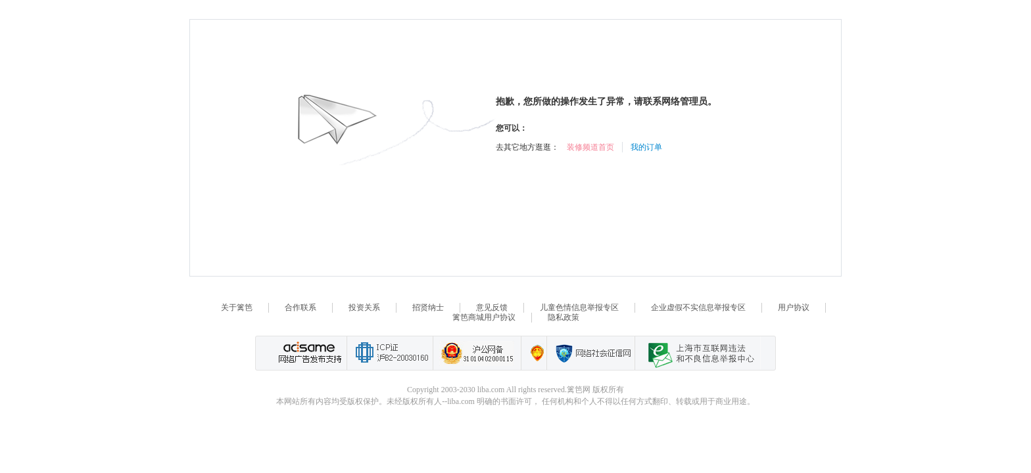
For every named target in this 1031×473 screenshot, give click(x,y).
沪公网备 (476, 353)
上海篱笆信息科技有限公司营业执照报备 (533, 353)
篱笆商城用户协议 (484, 317)
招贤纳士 (428, 307)
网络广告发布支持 (308, 353)
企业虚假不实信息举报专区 (698, 307)
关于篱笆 (236, 307)
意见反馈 (492, 307)
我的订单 (646, 147)
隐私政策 (563, 317)
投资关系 (364, 307)
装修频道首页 (590, 147)
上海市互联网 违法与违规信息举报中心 (697, 353)
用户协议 (793, 307)
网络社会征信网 (590, 353)
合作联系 (300, 307)
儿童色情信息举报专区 (579, 307)
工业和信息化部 (389, 353)
